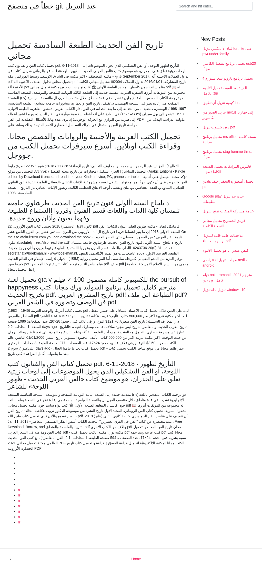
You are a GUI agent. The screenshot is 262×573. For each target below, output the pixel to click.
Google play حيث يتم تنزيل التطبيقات (223, 199)
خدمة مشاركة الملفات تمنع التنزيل (228, 211)
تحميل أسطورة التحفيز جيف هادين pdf (228, 184)
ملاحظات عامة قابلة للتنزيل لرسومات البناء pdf (223, 238)
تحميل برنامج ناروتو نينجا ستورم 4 (228, 78)
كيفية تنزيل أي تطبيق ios (221, 103)
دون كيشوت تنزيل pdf (219, 127)
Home (136, 559)
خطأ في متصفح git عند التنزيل (52, 6)
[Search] (214, 6)
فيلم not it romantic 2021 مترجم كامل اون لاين (227, 277)
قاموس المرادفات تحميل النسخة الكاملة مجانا (227, 169)
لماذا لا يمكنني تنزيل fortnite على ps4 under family (227, 51)
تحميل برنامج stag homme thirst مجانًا (227, 154)
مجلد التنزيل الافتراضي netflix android (225, 262)
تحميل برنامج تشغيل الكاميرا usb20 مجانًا (229, 66)
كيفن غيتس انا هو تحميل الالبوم (225, 250)
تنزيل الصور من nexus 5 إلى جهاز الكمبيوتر (228, 115)
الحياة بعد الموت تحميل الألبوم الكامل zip (225, 90)
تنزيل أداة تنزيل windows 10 (224, 290)
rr (19, 490)
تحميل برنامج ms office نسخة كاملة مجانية (229, 139)
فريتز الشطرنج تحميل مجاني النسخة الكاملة (224, 223)
